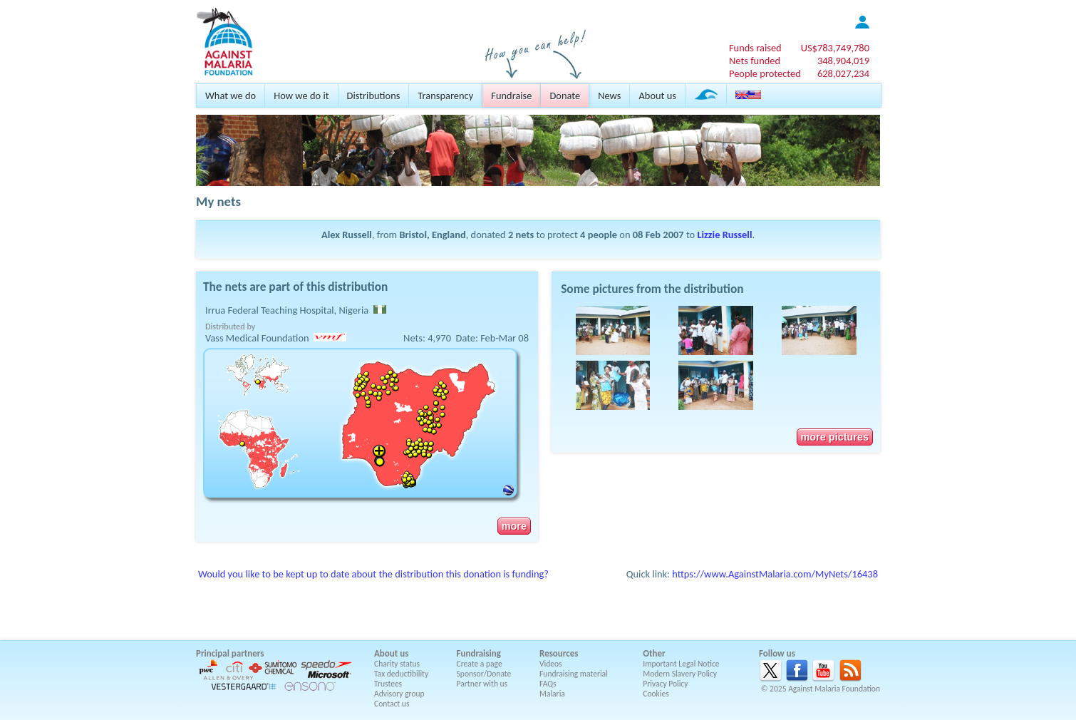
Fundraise (511, 95)
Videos (550, 664)
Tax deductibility (401, 674)
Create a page (479, 664)
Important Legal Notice (681, 664)
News (609, 95)
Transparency (445, 95)
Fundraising (479, 653)
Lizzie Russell (724, 234)
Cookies (656, 694)
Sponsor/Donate (484, 674)
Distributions (373, 95)
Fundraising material (573, 674)
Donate (564, 95)
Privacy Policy (665, 684)
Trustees (388, 684)
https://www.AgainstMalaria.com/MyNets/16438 (775, 573)
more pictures (835, 437)
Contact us (391, 704)
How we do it (301, 95)
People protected (765, 73)
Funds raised (755, 47)
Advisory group (399, 694)
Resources (558, 653)
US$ (835, 47)
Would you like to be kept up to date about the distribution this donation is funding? (373, 573)
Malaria (552, 694)
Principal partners (230, 653)
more (514, 526)
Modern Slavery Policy (680, 674)
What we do (230, 95)
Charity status (397, 664)
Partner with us (482, 684)
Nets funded (754, 60)
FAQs (548, 684)
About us (657, 95)
